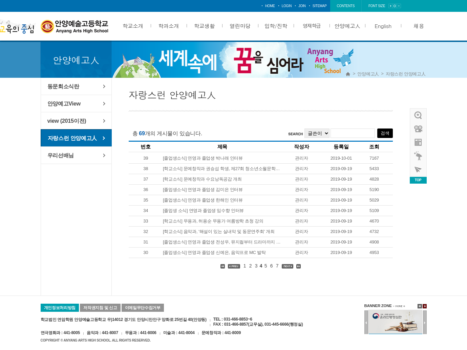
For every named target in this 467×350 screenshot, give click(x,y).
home (270, 6)
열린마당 (240, 25)
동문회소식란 (63, 86)
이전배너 (366, 322)
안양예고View (64, 103)
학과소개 (168, 25)
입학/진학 (275, 25)
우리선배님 (60, 155)
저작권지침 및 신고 (100, 308)
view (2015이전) (66, 121)
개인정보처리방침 (60, 308)
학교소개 (133, 25)
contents (346, 6)
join (302, 6)
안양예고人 (347, 25)
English (383, 25)
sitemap (320, 6)
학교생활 (204, 25)
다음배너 (424, 322)
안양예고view (418, 142)
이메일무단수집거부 (143, 308)
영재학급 (311, 25)
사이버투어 (418, 169)
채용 (418, 25)
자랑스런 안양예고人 (406, 73)
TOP (418, 180)
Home (348, 74)
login (287, 6)
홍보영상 (418, 129)
